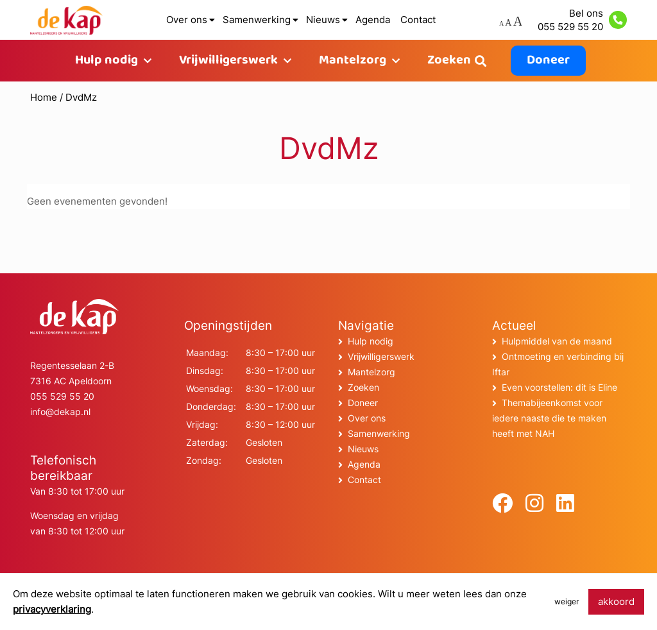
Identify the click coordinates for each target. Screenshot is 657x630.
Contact (418, 19)
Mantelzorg (352, 60)
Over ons (186, 19)
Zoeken (449, 60)
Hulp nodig (106, 60)
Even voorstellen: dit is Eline (559, 387)
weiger (566, 601)
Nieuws (323, 19)
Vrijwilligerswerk (228, 60)
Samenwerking (257, 19)
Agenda (372, 19)
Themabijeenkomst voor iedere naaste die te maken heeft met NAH (549, 418)
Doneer (548, 60)
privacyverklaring (52, 609)
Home (43, 97)
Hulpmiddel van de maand (557, 341)
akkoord (616, 601)
